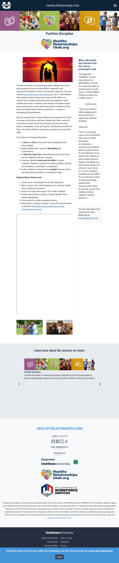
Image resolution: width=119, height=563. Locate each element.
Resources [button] (59, 453)
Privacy (63, 546)
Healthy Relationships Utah (62, 5)
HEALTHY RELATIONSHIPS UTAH (59, 428)
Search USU (52, 542)
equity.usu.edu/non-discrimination (59, 518)
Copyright (64, 542)
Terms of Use (66, 538)
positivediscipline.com (88, 218)
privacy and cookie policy (100, 551)
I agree (59, 557)
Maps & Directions (50, 538)
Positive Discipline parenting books (38, 94)
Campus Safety (51, 546)
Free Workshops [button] (59, 447)
